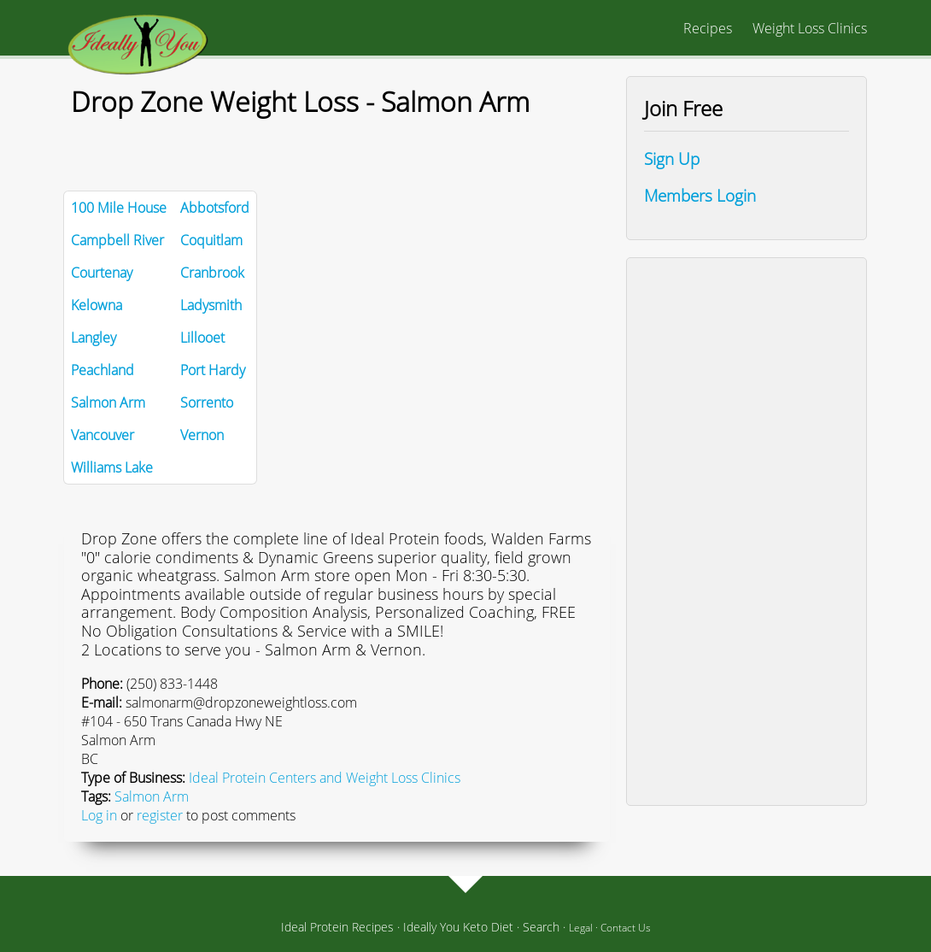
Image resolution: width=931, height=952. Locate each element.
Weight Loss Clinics (809, 28)
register (160, 815)
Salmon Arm (151, 796)
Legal (581, 927)
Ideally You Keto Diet (458, 927)
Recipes (707, 28)
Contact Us (625, 927)
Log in (99, 815)
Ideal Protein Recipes (337, 927)
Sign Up (672, 158)
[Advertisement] (746, 531)
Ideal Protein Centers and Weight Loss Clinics (324, 777)
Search (541, 927)
